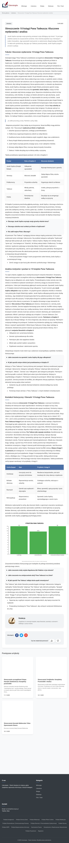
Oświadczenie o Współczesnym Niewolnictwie (55, 827)
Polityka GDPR (5, 827)
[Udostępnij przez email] (26, 635)
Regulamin (40, 831)
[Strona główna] (10, 5)
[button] (52, 641)
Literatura (33, 6)
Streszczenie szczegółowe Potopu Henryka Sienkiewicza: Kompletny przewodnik (15, 681)
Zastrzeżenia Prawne (36, 827)
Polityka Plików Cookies (48, 819)
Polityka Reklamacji (35, 819)
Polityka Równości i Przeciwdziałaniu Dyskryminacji (44, 823)
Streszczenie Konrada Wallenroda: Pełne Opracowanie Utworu (17, 724)
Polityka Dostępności (8, 819)
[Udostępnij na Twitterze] (21, 635)
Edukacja (50, 6)
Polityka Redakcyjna (61, 819)
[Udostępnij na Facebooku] (17, 635)
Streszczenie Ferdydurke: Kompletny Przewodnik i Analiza (50, 680)
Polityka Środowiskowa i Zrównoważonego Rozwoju (16, 823)
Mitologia (24, 6)
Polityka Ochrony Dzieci (22, 819)
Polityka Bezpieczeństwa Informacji (20, 827)
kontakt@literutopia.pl (12, 809)
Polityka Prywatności (31, 831)
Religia (42, 6)
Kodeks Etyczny (62, 823)
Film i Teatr (60, 6)
